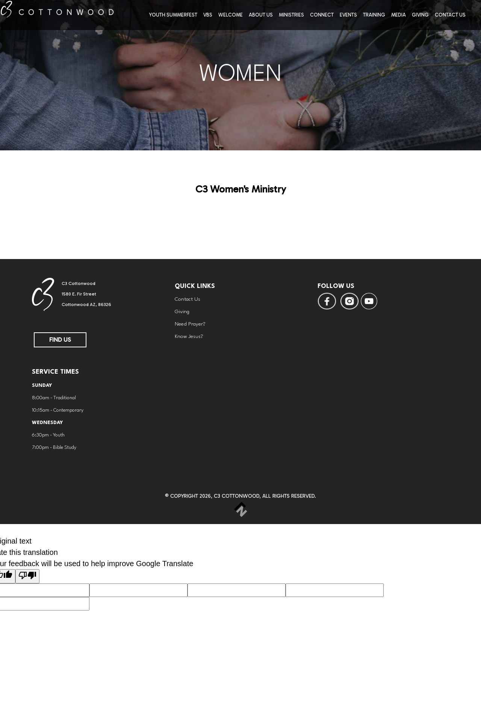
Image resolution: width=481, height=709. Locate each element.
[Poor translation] (27, 576)
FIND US (60, 339)
